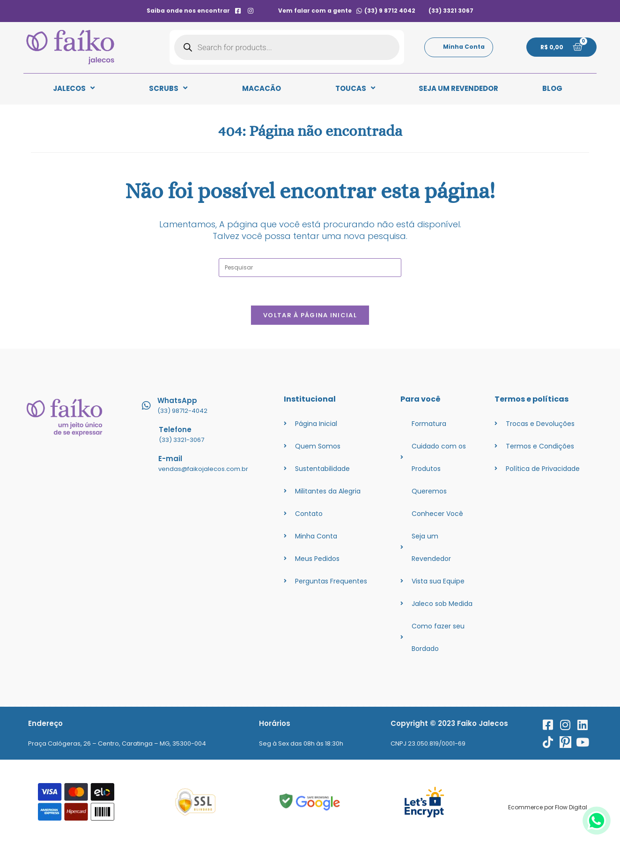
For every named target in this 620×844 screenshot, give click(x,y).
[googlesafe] (310, 802)
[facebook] (237, 10)
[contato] (263, 10)
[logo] (70, 47)
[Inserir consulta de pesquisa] (310, 267)
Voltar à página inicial (310, 315)
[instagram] (250, 10)
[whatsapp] (597, 832)
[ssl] (195, 802)
